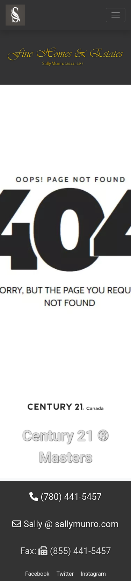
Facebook (37, 574)
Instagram (93, 574)
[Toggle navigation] (115, 15)
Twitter (64, 574)
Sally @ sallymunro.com (65, 524)
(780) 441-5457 (65, 496)
